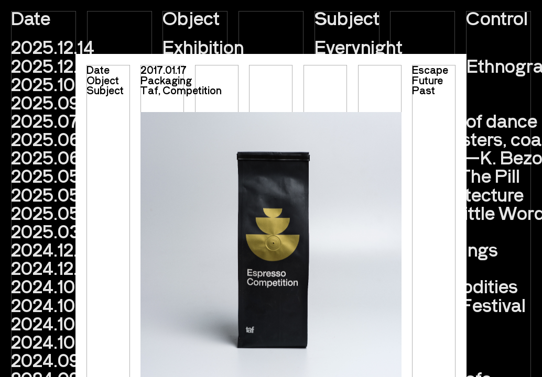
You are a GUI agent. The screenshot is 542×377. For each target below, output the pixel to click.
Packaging (166, 80)
